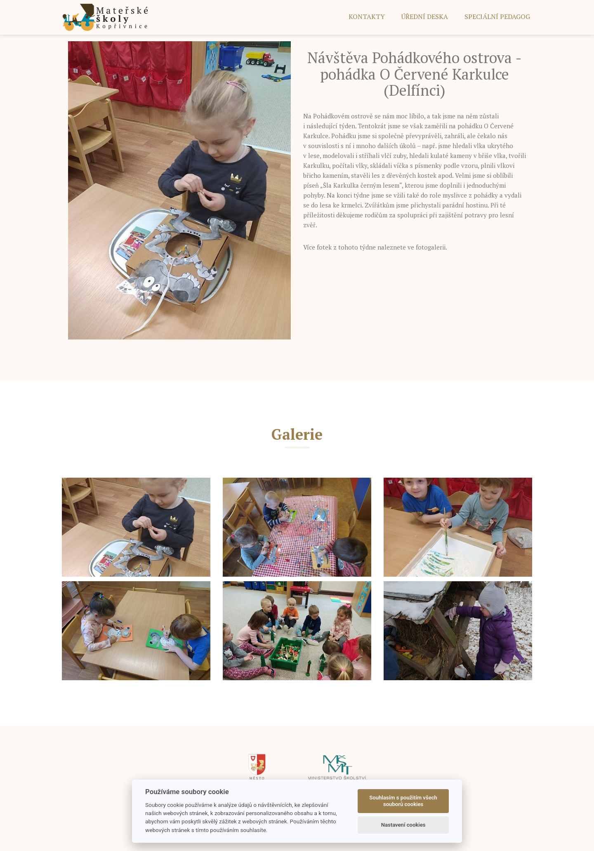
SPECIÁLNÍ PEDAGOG (497, 16)
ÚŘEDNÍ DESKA (424, 16)
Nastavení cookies (403, 825)
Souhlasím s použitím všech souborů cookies (403, 800)
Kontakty (367, 16)
